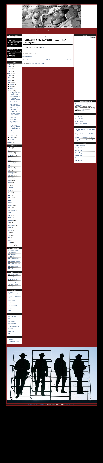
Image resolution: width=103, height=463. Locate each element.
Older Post (70, 60)
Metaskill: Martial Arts (14, 264)
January (12, 139)
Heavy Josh (78, 155)
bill (9, 150)
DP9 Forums (79, 118)
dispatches (11, 155)
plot (9, 215)
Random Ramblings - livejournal (84, 137)
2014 (9, 71)
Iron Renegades (12, 303)
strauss (10, 230)
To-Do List (13, 119)
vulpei (9, 242)
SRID (9, 310)
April (11, 133)
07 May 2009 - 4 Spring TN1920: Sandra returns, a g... (15, 127)
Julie (76, 158)
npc (9, 207)
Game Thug (78, 153)
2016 (9, 67)
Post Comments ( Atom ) (37, 63)
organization (11, 210)
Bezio (9, 318)
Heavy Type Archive (81, 123)
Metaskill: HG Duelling (14, 261)
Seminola (10, 328)
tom (9, 237)
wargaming (11, 245)
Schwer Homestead (13, 326)
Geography (11, 339)
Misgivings (13, 117)
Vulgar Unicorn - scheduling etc (84, 140)
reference (10, 220)
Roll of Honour (12, 287)
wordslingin (78, 105)
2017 (9, 64)
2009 (9, 82)
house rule (11, 178)
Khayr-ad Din (11, 321)
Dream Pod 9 (79, 121)
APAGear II (78, 116)
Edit (52, 30)
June (11, 88)
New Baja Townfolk (13, 284)
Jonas (9, 182)
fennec (10, 165)
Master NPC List (12, 279)
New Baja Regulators (14, 282)
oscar (9, 212)
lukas (9, 190)
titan (9, 232)
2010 (9, 80)
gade (9, 170)
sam (9, 222)
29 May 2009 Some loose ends (15, 93)
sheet (9, 227)
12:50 (42, 47)
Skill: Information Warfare (14, 108)
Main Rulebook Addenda (12, 255)
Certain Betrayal (80, 145)
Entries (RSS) (45, 30)
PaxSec (10, 308)
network (10, 205)
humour (10, 180)
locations (10, 187)
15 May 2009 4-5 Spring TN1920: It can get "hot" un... (16, 113)
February (12, 137)
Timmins (10, 333)
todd (9, 235)
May (11, 91)
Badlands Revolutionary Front (14, 293)
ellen (9, 158)
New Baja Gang (12, 305)
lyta (9, 192)
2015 (9, 69)
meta (9, 197)
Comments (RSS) (34, 30)
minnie (10, 200)
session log (11, 225)
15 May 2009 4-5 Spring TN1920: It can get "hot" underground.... (45, 41)
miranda (10, 202)
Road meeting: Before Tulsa (14, 122)
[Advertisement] (85, 69)
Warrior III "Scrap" (15, 102)
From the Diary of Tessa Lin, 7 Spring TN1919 (15, 98)
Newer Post (26, 60)
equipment (11, 163)
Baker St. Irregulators (14, 274)
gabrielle (10, 167)
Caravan (10, 59)
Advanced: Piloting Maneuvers (13, 251)
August (12, 84)
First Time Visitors (22, 30)
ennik (9, 160)
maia (9, 195)
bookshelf (10, 153)
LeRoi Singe (78, 160)
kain (9, 185)
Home (13, 30)
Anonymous (78, 104)
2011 (9, 78)
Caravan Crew (12, 277)
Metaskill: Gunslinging (14, 258)
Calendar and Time (13, 341)
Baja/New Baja (12, 316)
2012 (9, 75)
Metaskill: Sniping (13, 266)
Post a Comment (27, 56)
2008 (9, 142)
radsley (10, 217)
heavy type (11, 175)
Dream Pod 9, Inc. (69, 404)
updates (10, 240)
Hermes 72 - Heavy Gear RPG (46, 6)
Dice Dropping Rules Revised (15, 104)
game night (11, 172)
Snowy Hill (11, 331)
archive (10, 148)
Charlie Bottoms (79, 148)
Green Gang (11, 300)
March (12, 135)
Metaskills (10, 269)
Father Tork (78, 150)
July (11, 86)
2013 (9, 73)
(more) (83, 110)
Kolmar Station (12, 323)
